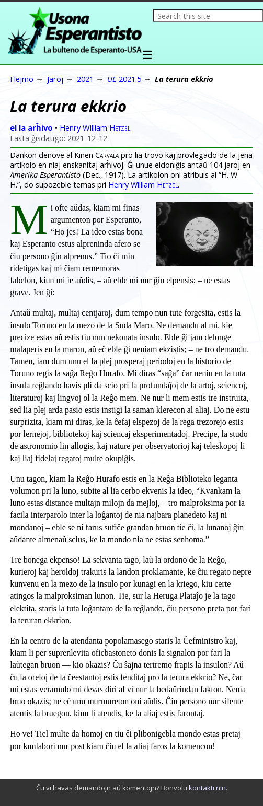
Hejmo (21, 79)
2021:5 (124, 79)
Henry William (95, 127)
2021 (85, 79)
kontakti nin (207, 787)
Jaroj (55, 79)
